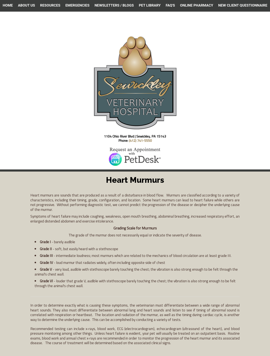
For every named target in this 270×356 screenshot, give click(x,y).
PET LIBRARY (150, 5)
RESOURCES (50, 5)
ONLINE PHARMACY (196, 5)
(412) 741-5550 (140, 140)
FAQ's (170, 5)
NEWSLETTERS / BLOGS (114, 5)
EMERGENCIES (77, 5)
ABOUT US (26, 5)
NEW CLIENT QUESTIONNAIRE (242, 5)
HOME (8, 5)
